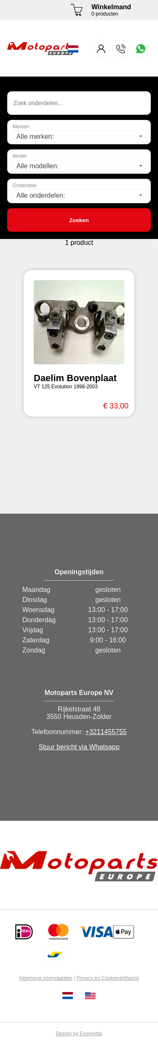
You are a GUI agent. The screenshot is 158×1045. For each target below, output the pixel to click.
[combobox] (79, 136)
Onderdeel (24, 185)
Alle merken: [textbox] (35, 136)
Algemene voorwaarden (45, 978)
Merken (21, 127)
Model (20, 156)
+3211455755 (105, 731)
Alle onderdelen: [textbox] (40, 195)
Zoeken (79, 220)
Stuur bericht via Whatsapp (78, 747)
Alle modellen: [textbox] (37, 166)
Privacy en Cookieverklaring (107, 978)
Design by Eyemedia (79, 1034)
